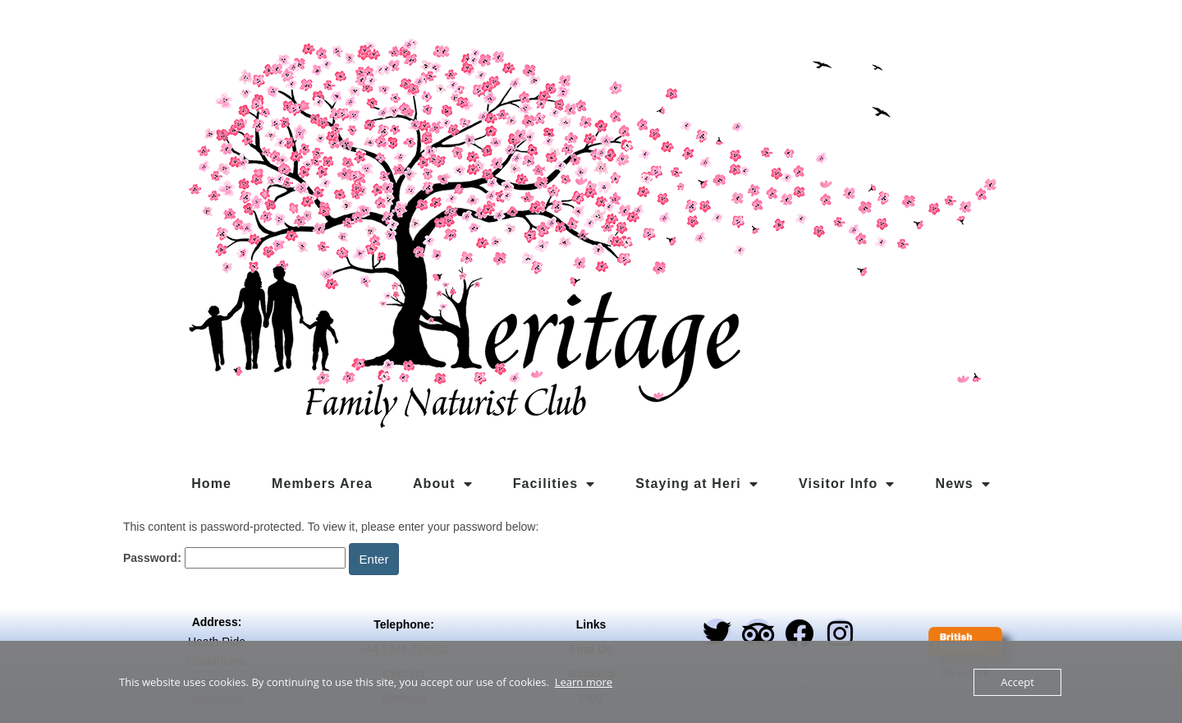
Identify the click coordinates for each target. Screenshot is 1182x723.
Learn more (583, 682)
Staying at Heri (696, 484)
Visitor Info (847, 484)
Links (591, 624)
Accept (1017, 682)
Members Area (322, 483)
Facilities (554, 484)
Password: (234, 558)
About (443, 484)
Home (211, 483)
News (963, 484)
